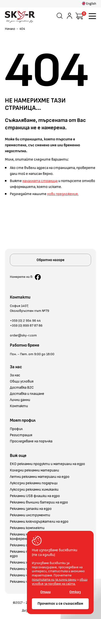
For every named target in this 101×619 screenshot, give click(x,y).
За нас (15, 375)
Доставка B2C (22, 387)
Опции (45, 592)
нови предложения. (63, 194)
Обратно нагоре (50, 260)
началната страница (40, 181)
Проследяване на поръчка (31, 441)
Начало (10, 29)
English (89, 4)
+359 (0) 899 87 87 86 (26, 325)
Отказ (75, 592)
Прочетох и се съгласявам (60, 603)
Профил (16, 429)
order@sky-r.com (23, 335)
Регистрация (21, 435)
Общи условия (22, 381)
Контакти (19, 406)
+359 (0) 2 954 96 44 (25, 320)
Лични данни (20, 400)
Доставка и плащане (27, 394)
